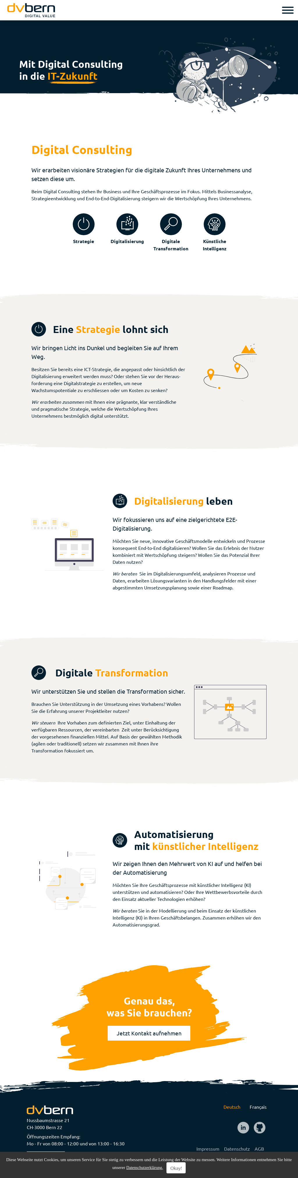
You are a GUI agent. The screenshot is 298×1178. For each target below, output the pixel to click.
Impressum (207, 1149)
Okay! (176, 1168)
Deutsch (232, 1107)
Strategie (83, 241)
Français (258, 1107)
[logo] (31, 10)
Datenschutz (237, 1149)
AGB (259, 1149)
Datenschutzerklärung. (144, 1167)
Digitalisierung (127, 241)
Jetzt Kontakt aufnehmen (149, 1033)
